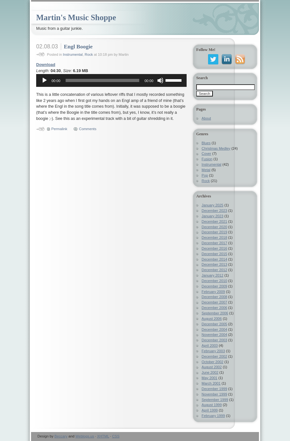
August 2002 (212, 367)
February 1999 (213, 416)
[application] (111, 80)
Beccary (61, 436)
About (206, 118)
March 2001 (211, 383)
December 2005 (214, 324)
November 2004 (214, 335)
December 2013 (214, 264)
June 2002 (210, 372)
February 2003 (213, 351)
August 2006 (212, 318)
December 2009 (214, 286)
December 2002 (214, 356)
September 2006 (215, 313)
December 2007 (214, 302)
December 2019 (214, 232)
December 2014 (214, 259)
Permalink (59, 129)
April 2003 (210, 345)
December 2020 (214, 227)
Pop (205, 175)
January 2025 (212, 205)
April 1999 (210, 410)
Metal (206, 170)
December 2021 (214, 221)
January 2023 (212, 216)
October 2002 (212, 362)
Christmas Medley (216, 148)
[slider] (103, 80)
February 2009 (213, 292)
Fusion (207, 159)
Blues (206, 143)
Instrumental (73, 54)
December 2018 (214, 237)
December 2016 (214, 248)
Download (45, 64)
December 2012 (214, 270)
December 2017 (214, 243)
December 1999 (214, 389)
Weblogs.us (85, 436)
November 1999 (214, 394)
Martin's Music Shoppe (76, 17)
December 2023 (214, 210)
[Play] (44, 80)
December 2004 (214, 329)
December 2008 (214, 297)
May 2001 (209, 378)
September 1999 (215, 400)
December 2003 (214, 340)
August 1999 (212, 405)
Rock (89, 54)
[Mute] (160, 80)
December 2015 (214, 254)
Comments (87, 129)
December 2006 (214, 308)
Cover (206, 153)
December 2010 (214, 281)
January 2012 (212, 275)
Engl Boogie (78, 46)
